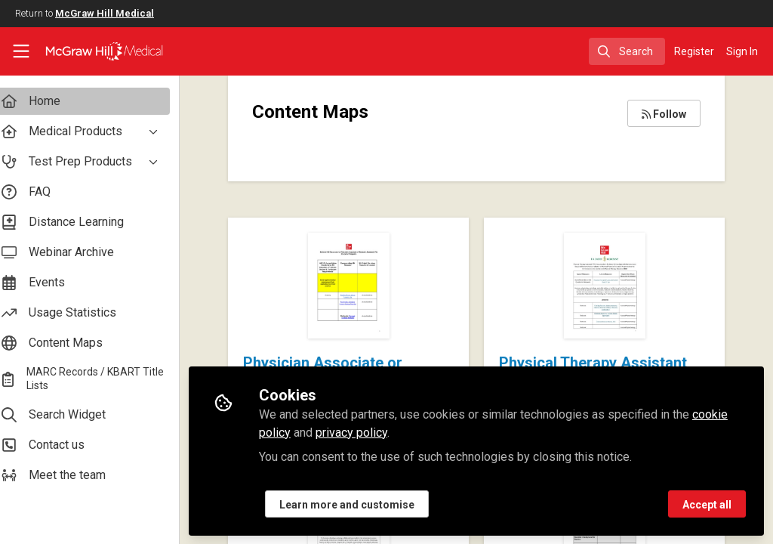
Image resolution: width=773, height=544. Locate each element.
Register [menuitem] (694, 51)
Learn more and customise (360, 504)
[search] (627, 51)
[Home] (91, 51)
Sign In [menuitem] (742, 51)
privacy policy (365, 432)
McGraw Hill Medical (104, 13)
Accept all (706, 504)
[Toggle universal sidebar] (21, 51)
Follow (664, 114)
